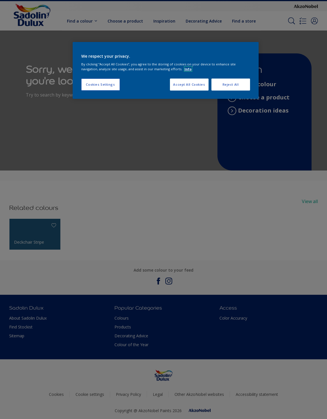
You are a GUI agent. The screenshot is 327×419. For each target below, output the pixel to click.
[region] (166, 70)
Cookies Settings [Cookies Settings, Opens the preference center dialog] (100, 84)
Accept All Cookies (189, 84)
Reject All (231, 84)
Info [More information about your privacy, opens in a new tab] (188, 69)
